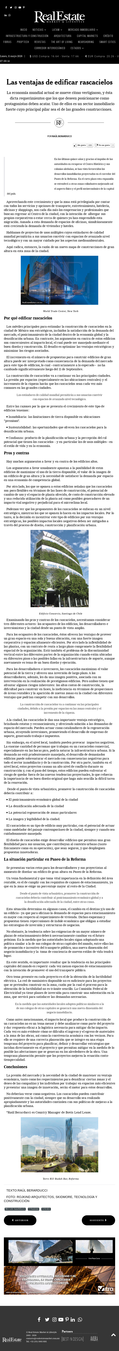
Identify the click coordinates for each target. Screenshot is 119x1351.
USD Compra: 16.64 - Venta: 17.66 (54, 52)
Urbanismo (34, 1205)
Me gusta (81, 142)
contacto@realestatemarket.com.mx (43, 1335)
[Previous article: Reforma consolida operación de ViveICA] (20, 1217)
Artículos (46, 1205)
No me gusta (104, 142)
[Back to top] (113, 1331)
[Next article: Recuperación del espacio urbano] (98, 1217)
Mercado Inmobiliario (15, 1205)
